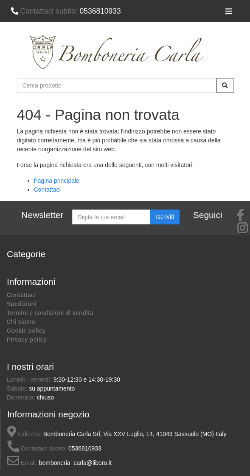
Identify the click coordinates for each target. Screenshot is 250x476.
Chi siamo (21, 321)
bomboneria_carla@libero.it (75, 462)
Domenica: (22, 397)
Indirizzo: (24, 434)
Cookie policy (26, 330)
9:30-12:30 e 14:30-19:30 (86, 379)
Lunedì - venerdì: (30, 379)
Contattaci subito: (37, 448)
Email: (22, 462)
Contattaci (47, 189)
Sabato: (18, 388)
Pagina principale (56, 180)
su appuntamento (52, 388)
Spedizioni (22, 303)
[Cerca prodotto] (117, 85)
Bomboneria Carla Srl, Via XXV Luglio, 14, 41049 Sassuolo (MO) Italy (135, 434)
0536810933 (66, 11)
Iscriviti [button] (165, 216)
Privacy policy (27, 339)
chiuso (45, 397)
